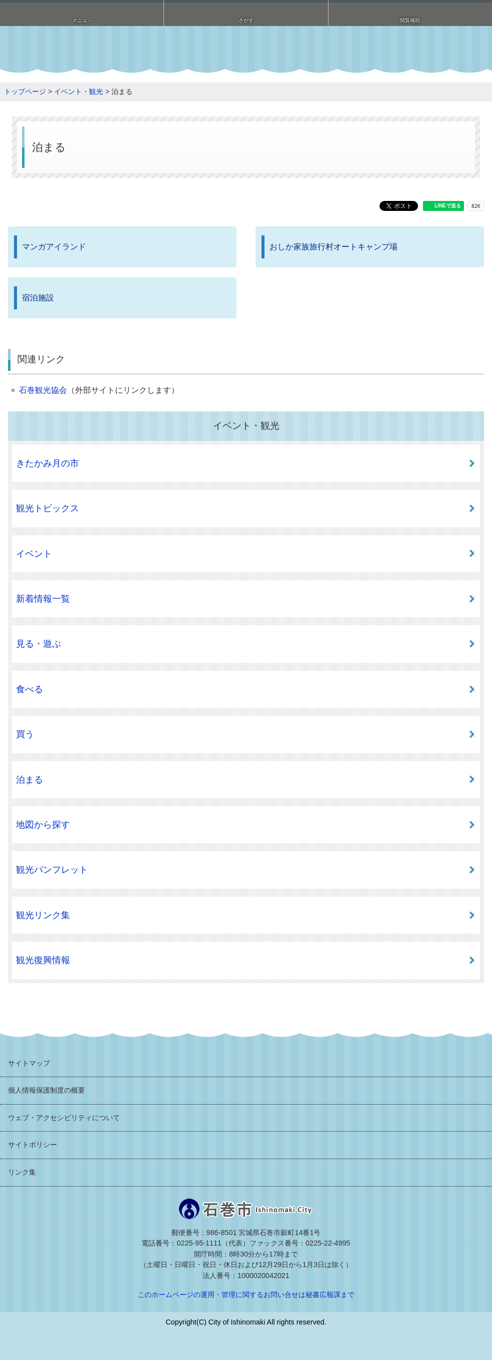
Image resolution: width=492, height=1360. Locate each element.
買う (25, 734)
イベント (34, 554)
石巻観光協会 (43, 390)
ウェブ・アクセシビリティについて (64, 1118)
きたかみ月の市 (47, 463)
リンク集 (22, 1172)
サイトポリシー (32, 1145)
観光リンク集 (43, 915)
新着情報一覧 (43, 599)
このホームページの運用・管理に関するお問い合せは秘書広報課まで (246, 1295)
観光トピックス (47, 508)
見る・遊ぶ (38, 644)
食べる (29, 689)
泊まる (29, 780)
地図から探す (43, 825)
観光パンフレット (52, 870)
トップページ (25, 91)
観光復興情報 (43, 960)
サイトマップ (29, 1063)
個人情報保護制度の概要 (46, 1090)
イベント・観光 (78, 91)
